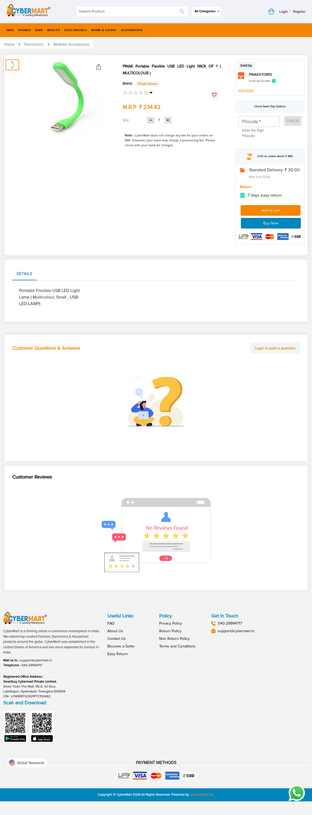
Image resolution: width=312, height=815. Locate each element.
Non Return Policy (174, 638)
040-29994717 (32, 665)
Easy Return (117, 654)
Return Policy (170, 631)
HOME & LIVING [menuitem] (104, 30)
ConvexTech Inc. (202, 795)
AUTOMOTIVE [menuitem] (132, 30)
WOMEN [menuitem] (24, 30)
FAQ (110, 623)
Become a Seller (121, 646)
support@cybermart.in (36, 660)
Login (283, 12)
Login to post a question (275, 348)
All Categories (205, 11)
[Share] (98, 66)
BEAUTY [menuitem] (53, 30)
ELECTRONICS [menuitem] (75, 30)
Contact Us (116, 638)
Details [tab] (24, 273)
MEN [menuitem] (10, 30)
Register (299, 12)
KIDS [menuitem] (39, 30)
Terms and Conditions (177, 646)
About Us (115, 631)
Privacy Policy (170, 623)
